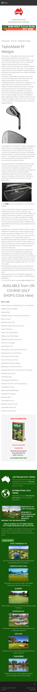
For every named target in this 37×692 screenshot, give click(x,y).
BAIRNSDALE (18, 611)
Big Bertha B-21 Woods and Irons (11, 366)
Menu (4, 3)
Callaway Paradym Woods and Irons (12, 326)
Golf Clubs (14, 41)
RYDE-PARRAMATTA (18, 544)
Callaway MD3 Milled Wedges (10, 390)
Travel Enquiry (8, 540)
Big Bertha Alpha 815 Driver (9, 404)
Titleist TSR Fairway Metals (9, 332)
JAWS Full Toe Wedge (7, 343)
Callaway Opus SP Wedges (9, 309)
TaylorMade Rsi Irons (7, 400)
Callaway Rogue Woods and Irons (11, 339)
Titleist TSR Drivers (7, 329)
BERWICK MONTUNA (18, 566)
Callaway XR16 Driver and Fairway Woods (14, 383)
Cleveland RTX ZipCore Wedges (10, 363)
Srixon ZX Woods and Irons (9, 360)
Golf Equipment (5, 41)
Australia (31, 481)
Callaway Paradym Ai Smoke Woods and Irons (15, 315)
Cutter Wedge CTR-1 (7, 346)
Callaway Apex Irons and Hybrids (11, 353)
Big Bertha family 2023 (8, 322)
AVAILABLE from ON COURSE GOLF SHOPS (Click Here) (18, 291)
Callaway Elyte (5, 312)
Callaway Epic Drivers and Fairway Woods (14, 349)
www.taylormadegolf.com (26, 280)
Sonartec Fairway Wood (8, 411)
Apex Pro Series (6, 319)
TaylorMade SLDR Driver (8, 407)
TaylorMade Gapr (6, 377)
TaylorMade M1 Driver (8, 387)
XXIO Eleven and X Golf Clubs (10, 356)
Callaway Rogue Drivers (8, 373)
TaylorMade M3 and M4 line (9, 380)
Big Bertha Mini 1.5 (6, 397)
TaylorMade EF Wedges (24, 41)
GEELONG (18, 634)
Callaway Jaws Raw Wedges (10, 336)
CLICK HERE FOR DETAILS (18, 458)
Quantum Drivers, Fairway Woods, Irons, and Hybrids (17, 305)
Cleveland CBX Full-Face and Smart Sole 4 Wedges (16, 370)
